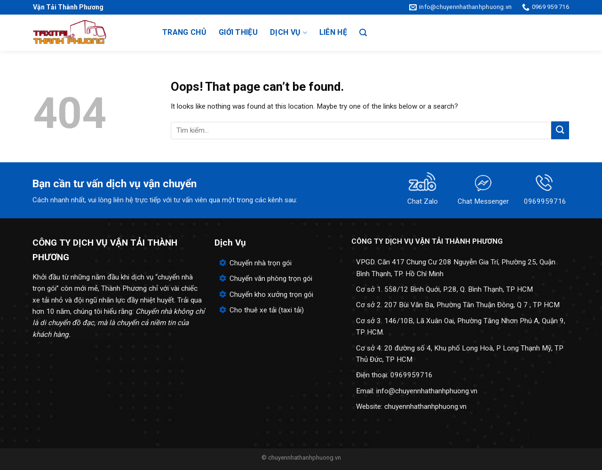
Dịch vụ (288, 32)
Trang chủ (184, 32)
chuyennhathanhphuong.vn (425, 406)
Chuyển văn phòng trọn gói (271, 278)
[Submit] (560, 130)
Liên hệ (333, 32)
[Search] (363, 33)
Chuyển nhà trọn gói (261, 263)
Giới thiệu (238, 32)
